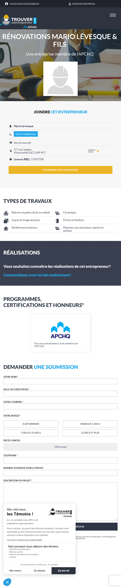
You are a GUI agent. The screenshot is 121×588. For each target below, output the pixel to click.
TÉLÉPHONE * (10, 455)
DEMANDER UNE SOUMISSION (60, 170)
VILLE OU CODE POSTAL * (16, 389)
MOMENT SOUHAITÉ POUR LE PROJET (23, 468)
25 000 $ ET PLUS (90, 432)
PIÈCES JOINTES (11, 440)
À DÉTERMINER (31, 424)
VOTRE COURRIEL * (13, 402)
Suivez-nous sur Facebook (24, 4)
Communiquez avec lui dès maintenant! (37, 275)
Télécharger (60, 446)
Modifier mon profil (83, 4)
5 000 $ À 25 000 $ (31, 432)
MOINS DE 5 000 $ (90, 424)
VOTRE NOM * (10, 377)
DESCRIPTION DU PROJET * (17, 480)
